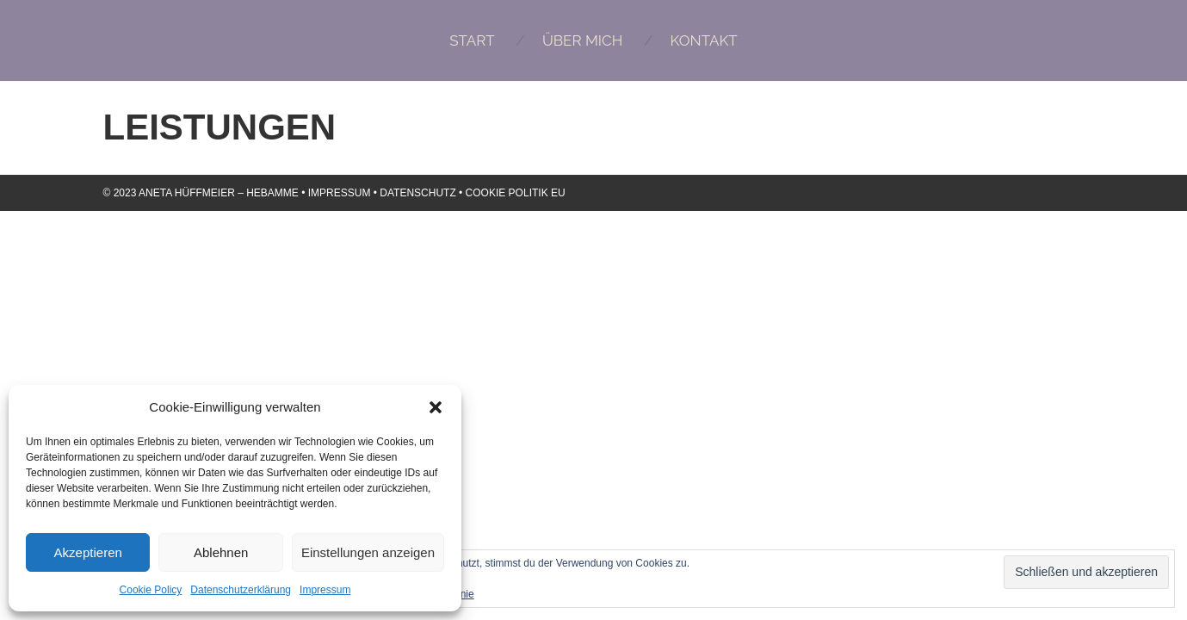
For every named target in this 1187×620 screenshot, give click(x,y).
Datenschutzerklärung (240, 590)
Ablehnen (221, 552)
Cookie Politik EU (516, 193)
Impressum (325, 590)
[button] (435, 407)
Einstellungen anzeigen (368, 552)
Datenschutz (417, 193)
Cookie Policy (151, 590)
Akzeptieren (88, 552)
